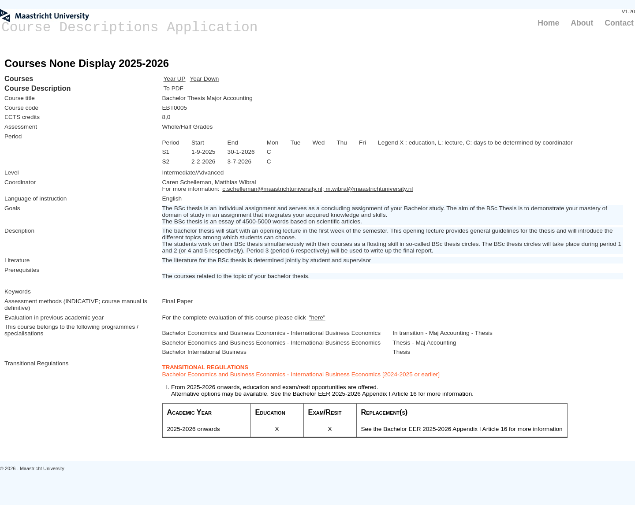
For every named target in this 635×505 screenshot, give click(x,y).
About (582, 23)
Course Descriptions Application (129, 27)
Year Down (204, 78)
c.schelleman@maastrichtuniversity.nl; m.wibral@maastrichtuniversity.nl (317, 189)
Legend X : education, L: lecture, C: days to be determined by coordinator (475, 142)
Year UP (175, 78)
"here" (317, 317)
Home (548, 23)
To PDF (173, 88)
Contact (619, 23)
